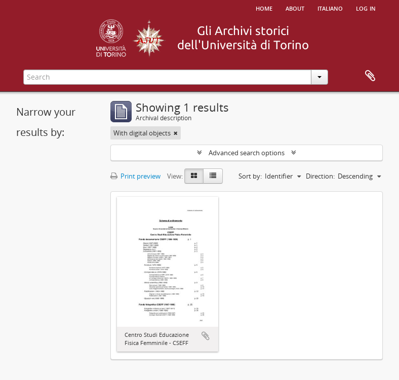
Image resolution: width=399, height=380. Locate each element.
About (295, 7)
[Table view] (213, 176)
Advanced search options (246, 152)
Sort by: (250, 176)
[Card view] (194, 176)
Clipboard (370, 76)
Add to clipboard (206, 336)
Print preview (135, 176)
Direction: (320, 176)
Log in (366, 7)
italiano (330, 7)
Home (264, 7)
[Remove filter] (176, 133)
